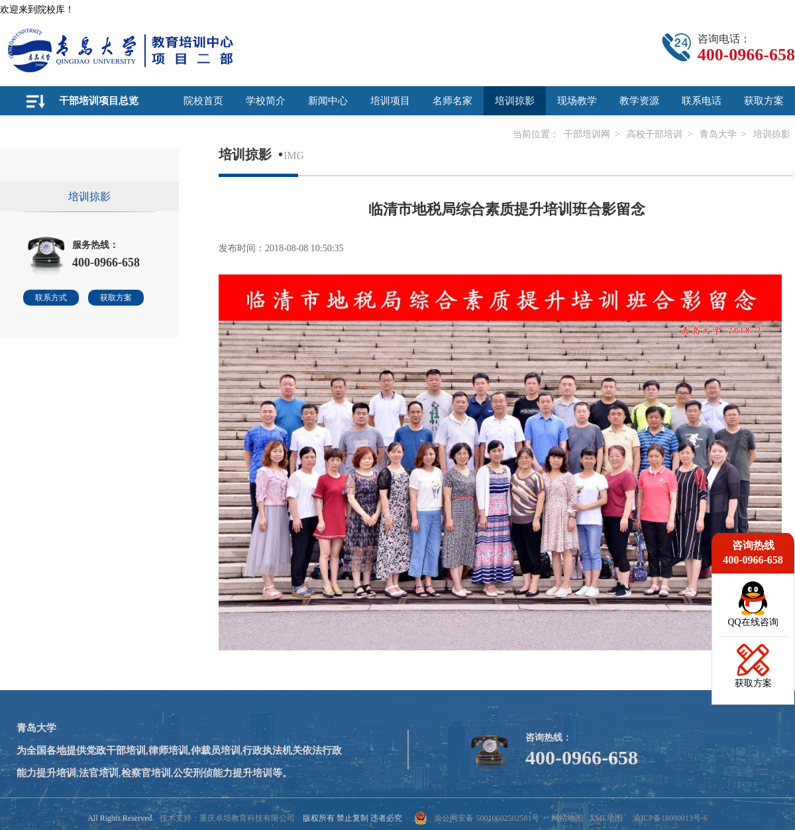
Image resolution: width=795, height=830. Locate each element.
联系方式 (51, 297)
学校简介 (266, 100)
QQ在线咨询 (752, 622)
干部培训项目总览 (98, 100)
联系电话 (701, 100)
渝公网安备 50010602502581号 (476, 818)
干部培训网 (587, 134)
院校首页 (203, 100)
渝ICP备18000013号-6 (670, 818)
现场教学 (577, 100)
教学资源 (639, 100)
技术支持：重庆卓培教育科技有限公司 (227, 818)
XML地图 (606, 818)
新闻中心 (328, 100)
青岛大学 (718, 134)
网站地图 (567, 818)
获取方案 (764, 100)
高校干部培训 (654, 134)
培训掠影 (515, 100)
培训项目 (390, 100)
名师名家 (452, 100)
